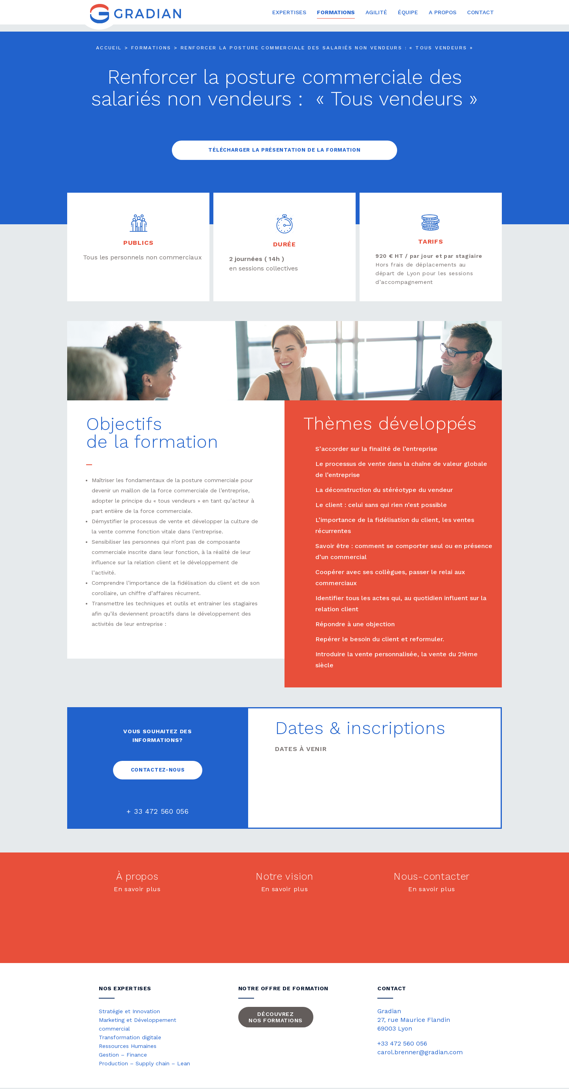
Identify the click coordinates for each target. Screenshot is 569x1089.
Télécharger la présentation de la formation (284, 150)
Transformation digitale (130, 1038)
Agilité (376, 12)
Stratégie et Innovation (129, 1012)
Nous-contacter (432, 877)
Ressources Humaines (127, 1047)
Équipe (408, 12)
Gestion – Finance (123, 1055)
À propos (137, 877)
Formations (336, 12)
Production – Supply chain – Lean (144, 1064)
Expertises (289, 12)
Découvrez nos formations (276, 1018)
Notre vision (284, 877)
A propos (442, 12)
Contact (480, 12)
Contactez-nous (158, 771)
